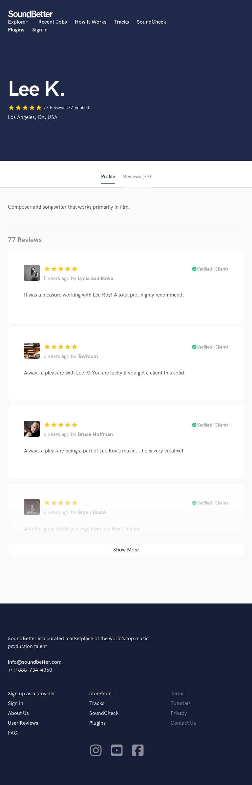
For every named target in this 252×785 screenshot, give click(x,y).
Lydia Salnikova (95, 279)
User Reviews (23, 723)
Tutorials (181, 703)
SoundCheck (151, 22)
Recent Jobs (52, 22)
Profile (108, 177)
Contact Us (183, 723)
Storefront (100, 694)
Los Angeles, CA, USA (32, 117)
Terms (177, 694)
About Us (18, 713)
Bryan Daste (92, 512)
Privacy (179, 713)
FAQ (13, 733)
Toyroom (88, 357)
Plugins (16, 30)
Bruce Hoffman (95, 434)
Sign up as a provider (31, 694)
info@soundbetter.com (34, 662)
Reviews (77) (137, 177)
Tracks (121, 22)
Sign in (40, 30)
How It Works (90, 22)
